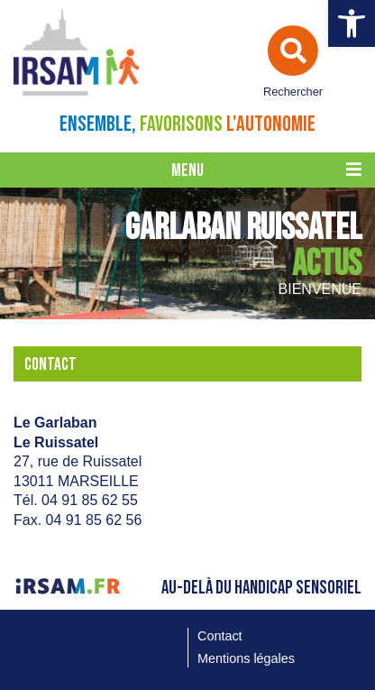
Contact (219, 636)
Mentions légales (246, 658)
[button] (351, 23)
